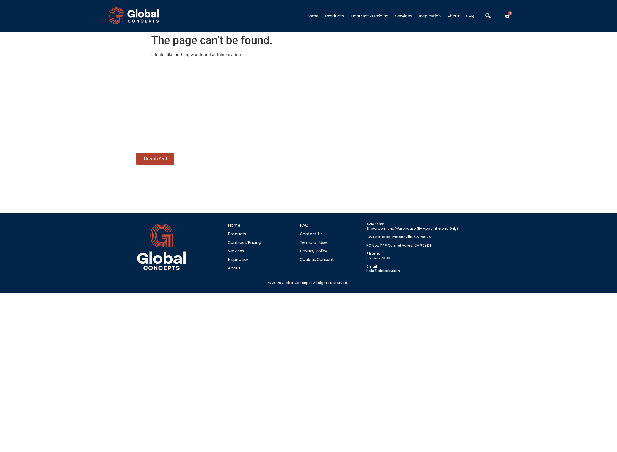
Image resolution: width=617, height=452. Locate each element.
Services (403, 16)
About (453, 16)
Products (334, 16)
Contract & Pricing (369, 16)
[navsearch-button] (487, 16)
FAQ (470, 16)
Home (312, 16)
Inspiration (430, 16)
